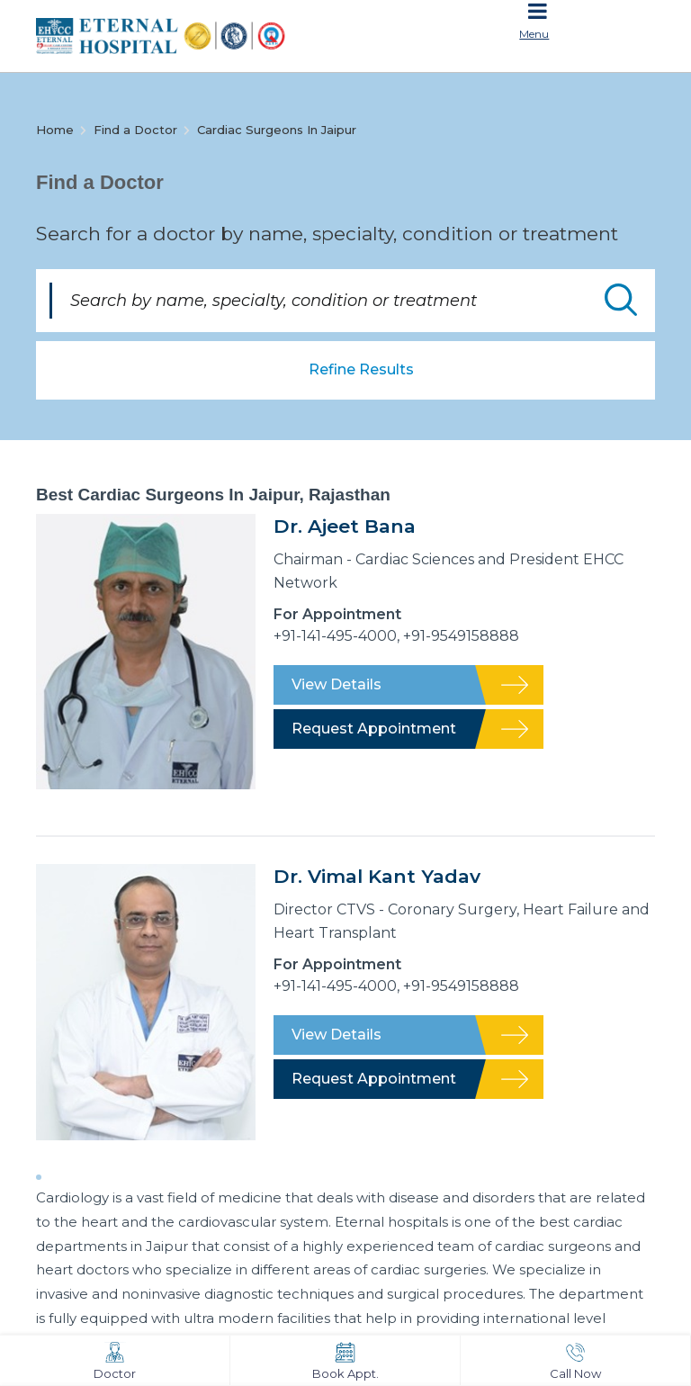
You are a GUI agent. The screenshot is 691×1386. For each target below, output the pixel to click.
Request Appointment (374, 728)
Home (55, 129)
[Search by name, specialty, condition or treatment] (345, 300)
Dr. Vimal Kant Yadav (377, 876)
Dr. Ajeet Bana (345, 526)
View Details (336, 684)
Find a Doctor (135, 129)
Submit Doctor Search (621, 300)
